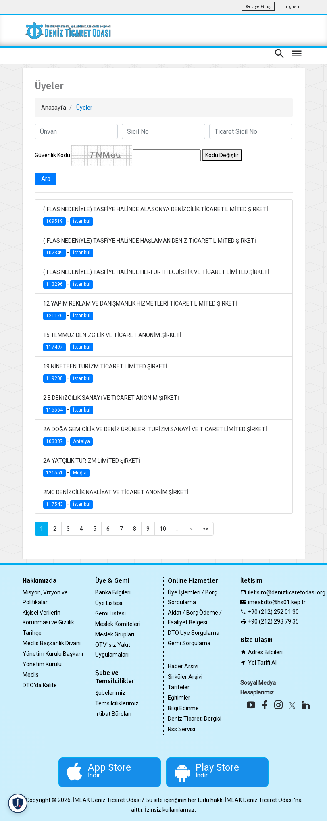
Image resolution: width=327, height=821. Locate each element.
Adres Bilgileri (265, 652)
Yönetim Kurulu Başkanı (53, 654)
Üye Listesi (108, 603)
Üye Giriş (258, 6)
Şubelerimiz (110, 693)
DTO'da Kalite (40, 685)
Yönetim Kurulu (42, 664)
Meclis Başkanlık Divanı (52, 643)
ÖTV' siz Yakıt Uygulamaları (112, 650)
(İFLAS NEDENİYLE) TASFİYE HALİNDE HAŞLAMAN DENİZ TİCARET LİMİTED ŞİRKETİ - (149, 247)
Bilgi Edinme (183, 708)
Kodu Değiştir (222, 155)
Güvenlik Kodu (52, 155)
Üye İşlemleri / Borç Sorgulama (192, 597)
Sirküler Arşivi (185, 676)
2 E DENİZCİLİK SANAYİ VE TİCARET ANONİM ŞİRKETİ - (111, 404)
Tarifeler (179, 687)
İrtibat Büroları (113, 714)
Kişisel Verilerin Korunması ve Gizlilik (48, 617)
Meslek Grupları (114, 634)
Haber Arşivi (183, 666)
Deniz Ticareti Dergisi (194, 718)
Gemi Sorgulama (189, 643)
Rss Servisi (181, 729)
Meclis (31, 674)
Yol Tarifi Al (262, 662)
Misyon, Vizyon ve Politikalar (45, 597)
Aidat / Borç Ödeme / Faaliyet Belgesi (195, 617)
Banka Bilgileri (113, 592)
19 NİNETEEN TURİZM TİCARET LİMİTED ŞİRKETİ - (105, 373)
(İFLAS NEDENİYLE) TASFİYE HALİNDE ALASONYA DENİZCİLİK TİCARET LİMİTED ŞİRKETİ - (155, 216)
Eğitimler (179, 697)
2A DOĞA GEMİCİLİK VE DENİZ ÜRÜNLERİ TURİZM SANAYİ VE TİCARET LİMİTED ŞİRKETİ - (155, 436)
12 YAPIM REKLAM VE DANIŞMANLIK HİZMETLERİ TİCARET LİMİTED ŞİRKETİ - (140, 310)
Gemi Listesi (110, 613)
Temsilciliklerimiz (117, 703)
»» (205, 529)
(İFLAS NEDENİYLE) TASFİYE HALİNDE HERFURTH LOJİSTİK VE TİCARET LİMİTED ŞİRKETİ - (156, 279)
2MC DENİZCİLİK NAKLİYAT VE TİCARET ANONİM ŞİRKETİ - (116, 499)
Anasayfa (53, 107)
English (291, 6)
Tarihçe (32, 633)
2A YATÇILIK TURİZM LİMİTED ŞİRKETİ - (91, 467)
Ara (45, 179)
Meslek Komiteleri (117, 624)
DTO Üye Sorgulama (193, 633)
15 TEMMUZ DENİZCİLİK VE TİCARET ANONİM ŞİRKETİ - (112, 341)
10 (163, 529)
